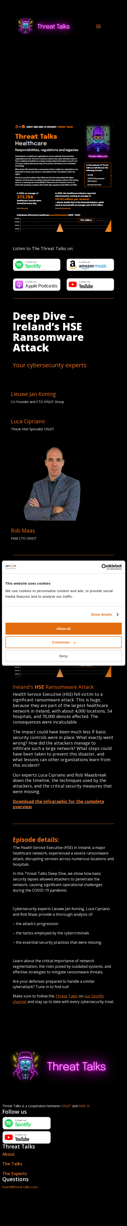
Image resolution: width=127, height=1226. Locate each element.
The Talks (12, 1163)
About (8, 1154)
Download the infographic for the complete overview (58, 804)
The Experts (14, 1173)
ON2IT (66, 1106)
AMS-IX (84, 1106)
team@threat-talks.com (20, 1187)
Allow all (63, 629)
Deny (63, 656)
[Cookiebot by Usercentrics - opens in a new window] (101, 567)
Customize (63, 642)
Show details (101, 614)
